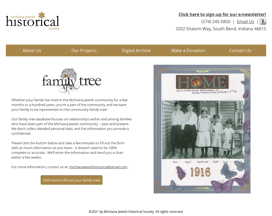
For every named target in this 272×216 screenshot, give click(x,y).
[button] (84, 50)
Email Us (245, 21)
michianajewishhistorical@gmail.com (98, 166)
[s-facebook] (263, 21)
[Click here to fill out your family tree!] (72, 180)
